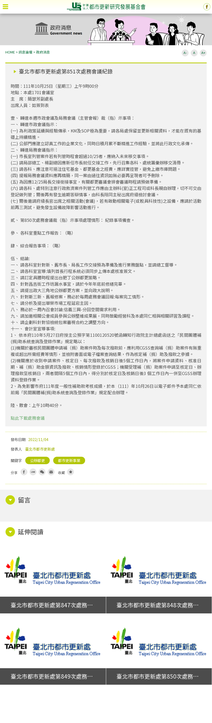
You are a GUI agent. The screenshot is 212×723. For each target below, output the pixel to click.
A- (185, 52)
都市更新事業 (69, 460)
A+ (203, 52)
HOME (10, 52)
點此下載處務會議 (28, 418)
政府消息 (43, 52)
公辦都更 (37, 460)
